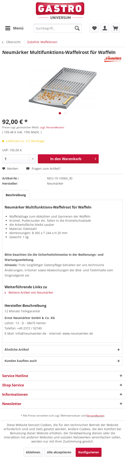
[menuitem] (14, 28)
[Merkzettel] (94, 28)
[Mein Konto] (104, 28)
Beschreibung (16, 195)
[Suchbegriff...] (58, 28)
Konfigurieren (88, 452)
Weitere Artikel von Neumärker (29, 292)
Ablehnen (33, 452)
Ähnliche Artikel (17, 349)
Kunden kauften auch (21, 361)
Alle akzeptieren (59, 452)
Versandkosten (95, 415)
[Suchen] (77, 28)
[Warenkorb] (115, 28)
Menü (14, 28)
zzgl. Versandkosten (52, 127)
